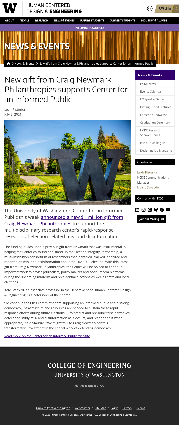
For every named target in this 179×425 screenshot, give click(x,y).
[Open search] (150, 9)
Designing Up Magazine (156, 151)
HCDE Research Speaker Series (150, 132)
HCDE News (148, 84)
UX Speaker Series (152, 99)
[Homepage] (7, 63)
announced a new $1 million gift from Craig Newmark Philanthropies (63, 220)
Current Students (122, 20)
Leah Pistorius (147, 172)
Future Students (92, 20)
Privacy (127, 408)
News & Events (64, 20)
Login (114, 408)
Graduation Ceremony (155, 123)
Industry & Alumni (154, 20)
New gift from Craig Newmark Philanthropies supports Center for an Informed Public (96, 64)
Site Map (100, 408)
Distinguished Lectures (155, 107)
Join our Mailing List (153, 143)
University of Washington (53, 408)
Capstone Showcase (153, 115)
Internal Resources (89, 28)
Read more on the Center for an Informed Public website (47, 336)
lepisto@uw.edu (148, 187)
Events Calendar (151, 92)
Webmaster (82, 408)
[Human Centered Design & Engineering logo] (67, 8)
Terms (141, 408)
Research (41, 20)
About (9, 20)
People (24, 20)
